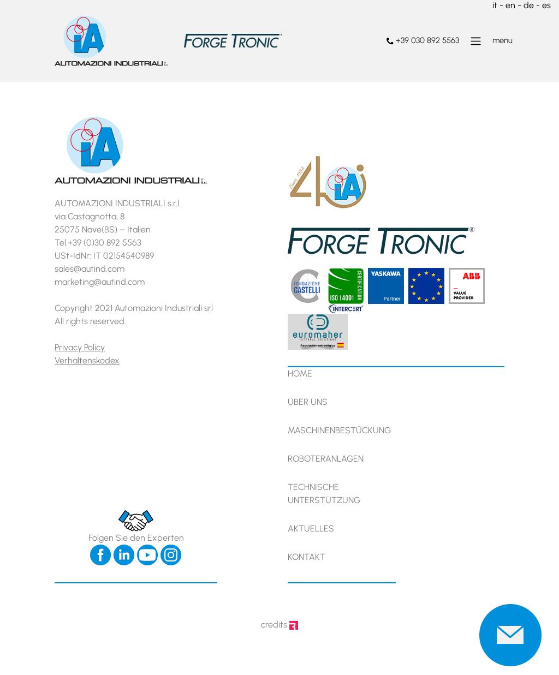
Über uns (308, 402)
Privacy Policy (80, 347)
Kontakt (306, 557)
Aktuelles (311, 528)
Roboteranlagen (326, 458)
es (546, 5)
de (529, 5)
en (510, 5)
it (494, 5)
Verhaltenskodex (87, 360)
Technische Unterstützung (324, 493)
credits (279, 624)
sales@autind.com (89, 269)
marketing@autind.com (100, 282)
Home (300, 373)
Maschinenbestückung (339, 430)
